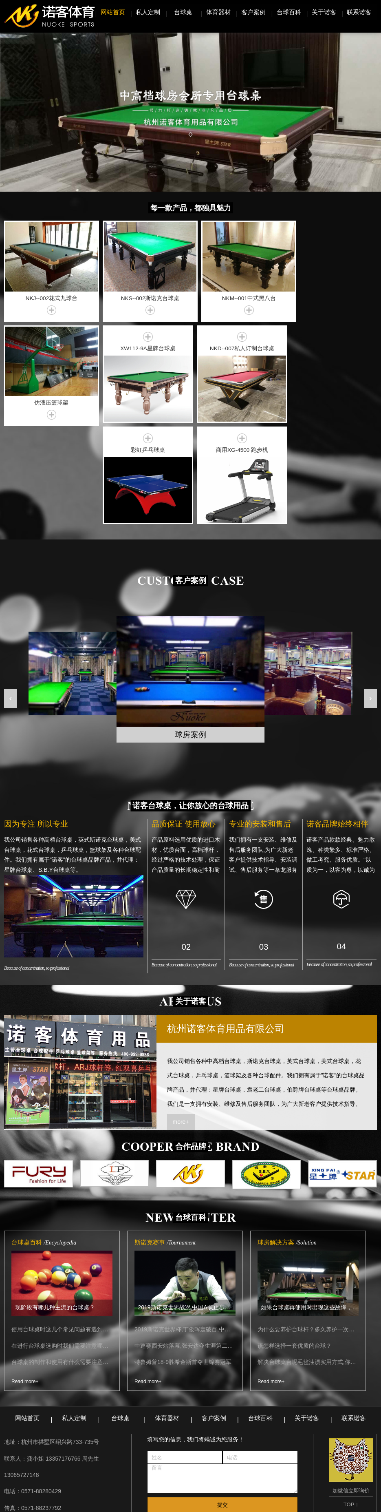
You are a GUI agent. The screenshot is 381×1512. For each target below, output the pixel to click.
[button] (10, 594)
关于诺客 (324, 12)
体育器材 (218, 12)
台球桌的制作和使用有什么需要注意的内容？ (61, 1258)
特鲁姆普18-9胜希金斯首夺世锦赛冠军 (182, 1258)
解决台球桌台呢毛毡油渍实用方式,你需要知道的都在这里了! (308, 1258)
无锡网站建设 (308, 1503)
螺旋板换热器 (174, 1484)
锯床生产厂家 (218, 1484)
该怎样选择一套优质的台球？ (295, 1242)
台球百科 (289, 12)
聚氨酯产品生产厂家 (122, 1484)
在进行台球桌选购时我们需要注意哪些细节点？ (61, 1242)
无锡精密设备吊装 (63, 1484)
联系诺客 (359, 12)
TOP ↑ (351, 1400)
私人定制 (148, 12)
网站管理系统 (262, 1484)
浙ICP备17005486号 (234, 1503)
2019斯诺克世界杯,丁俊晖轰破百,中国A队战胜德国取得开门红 (185, 1225)
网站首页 (112, 12)
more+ (181, 1018)
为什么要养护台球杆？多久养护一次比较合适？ (308, 1225)
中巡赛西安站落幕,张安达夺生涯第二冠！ (185, 1242)
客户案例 (253, 12)
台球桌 (183, 12)
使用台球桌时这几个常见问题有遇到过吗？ (61, 1225)
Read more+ (24, 1278)
